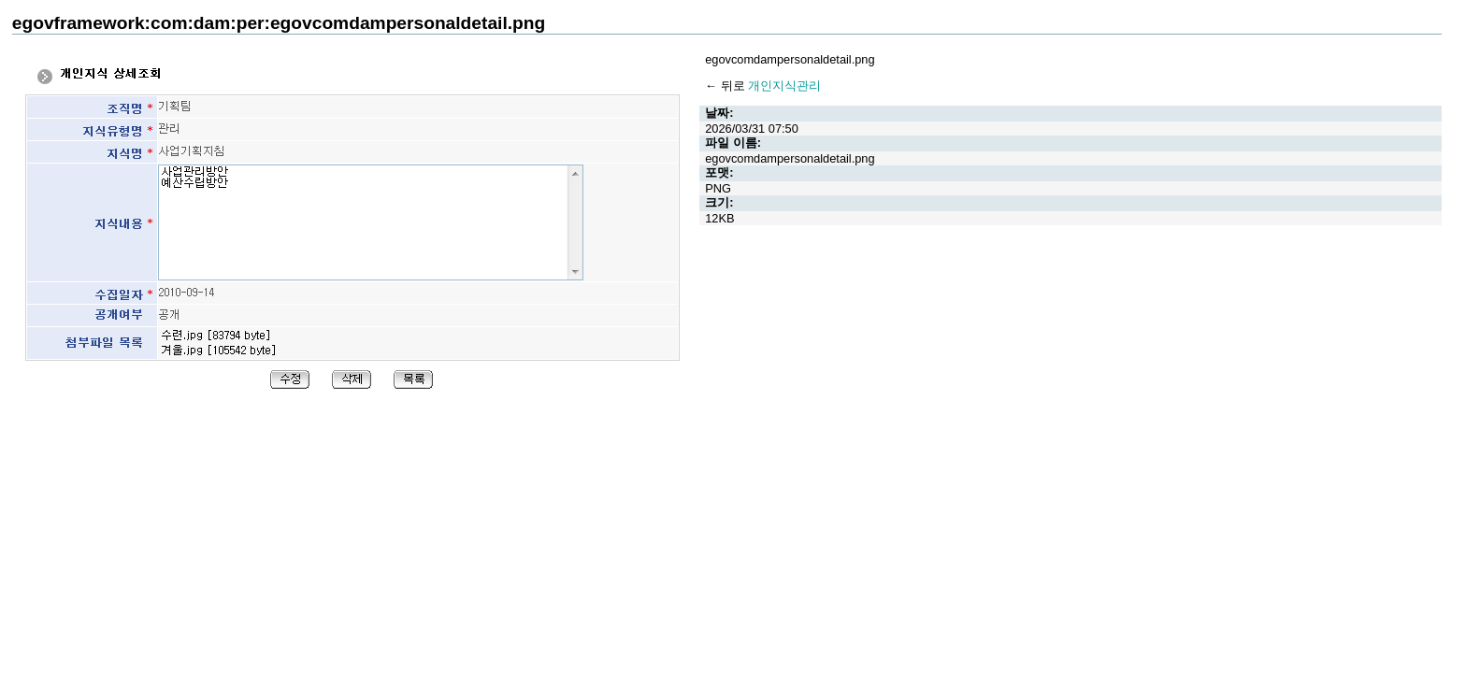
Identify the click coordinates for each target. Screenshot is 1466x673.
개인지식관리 (784, 86)
